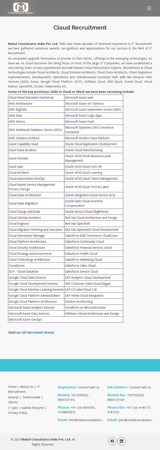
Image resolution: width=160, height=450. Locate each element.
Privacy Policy (18, 413)
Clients (13, 402)
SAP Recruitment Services (38, 332)
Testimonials (31, 397)
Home (12, 386)
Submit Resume (33, 408)
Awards (13, 397)
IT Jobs (13, 408)
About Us (27, 386)
